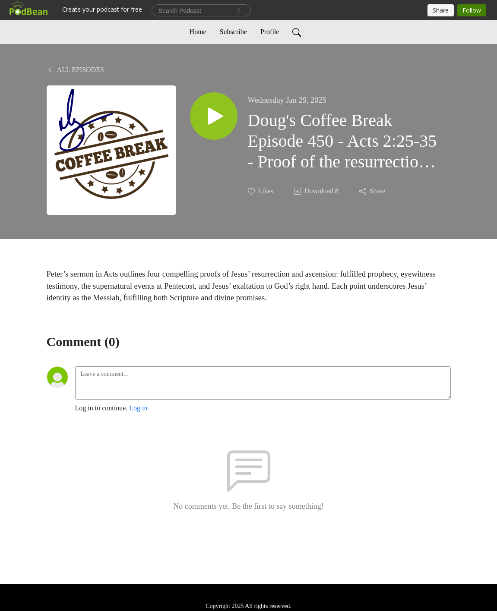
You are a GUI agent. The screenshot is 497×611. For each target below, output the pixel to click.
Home (198, 31)
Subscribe (233, 31)
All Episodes (75, 69)
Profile (269, 31)
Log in (138, 408)
